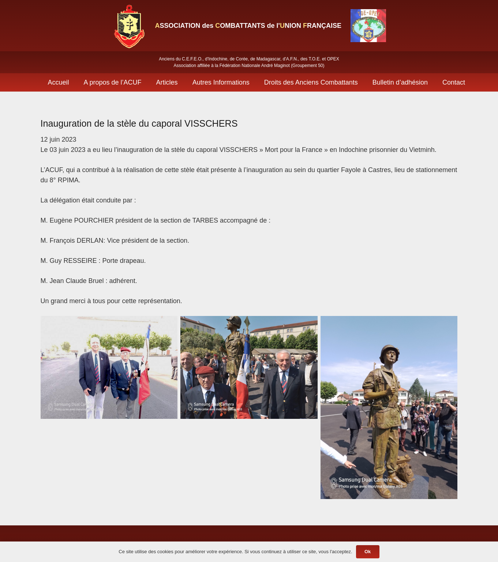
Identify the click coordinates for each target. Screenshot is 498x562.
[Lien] (129, 25)
